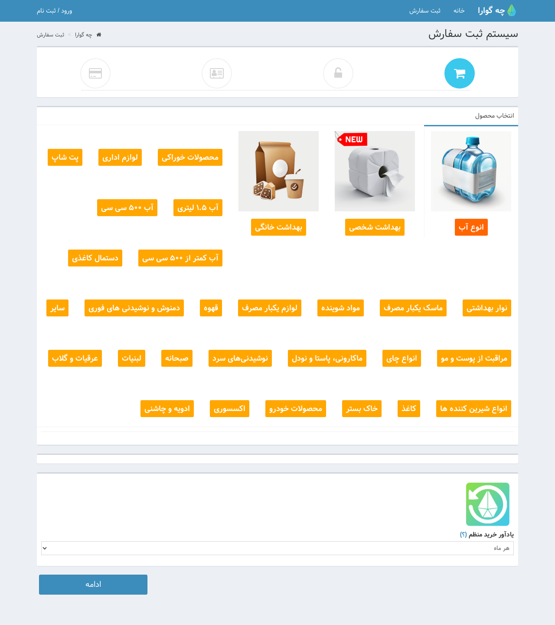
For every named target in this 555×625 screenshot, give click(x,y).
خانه (459, 11)
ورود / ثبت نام (54, 11)
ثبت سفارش (425, 11)
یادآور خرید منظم (487, 534)
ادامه (93, 584)
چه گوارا (88, 35)
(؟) (463, 535)
